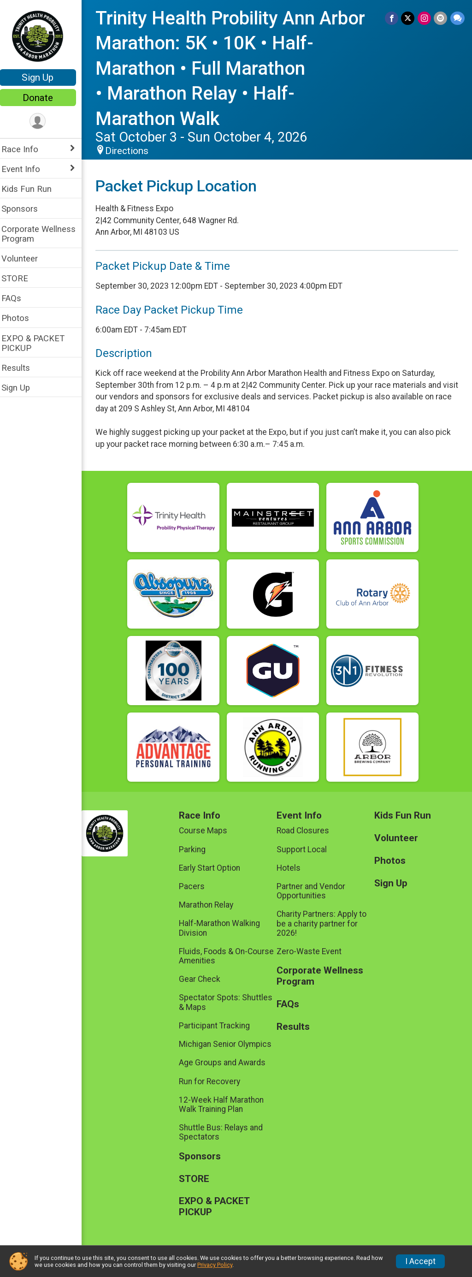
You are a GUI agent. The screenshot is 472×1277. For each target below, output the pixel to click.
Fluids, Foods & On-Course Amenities (231, 956)
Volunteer (25, 258)
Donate (44, 97)
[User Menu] (44, 121)
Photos (21, 318)
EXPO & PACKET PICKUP (39, 343)
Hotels (292, 868)
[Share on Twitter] (408, 18)
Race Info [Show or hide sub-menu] (25, 149)
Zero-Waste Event (312, 951)
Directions (132, 150)
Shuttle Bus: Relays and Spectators (226, 1132)
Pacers (197, 886)
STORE (20, 278)
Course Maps (208, 830)
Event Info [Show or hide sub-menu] (26, 169)
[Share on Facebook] (392, 18)
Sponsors (25, 209)
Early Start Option (214, 868)
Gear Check (204, 979)
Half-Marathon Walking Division (224, 928)
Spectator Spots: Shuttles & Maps (230, 1002)
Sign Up (44, 77)
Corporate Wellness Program (44, 234)
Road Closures (306, 830)
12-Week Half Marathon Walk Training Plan (226, 1104)
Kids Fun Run (32, 189)
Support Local (305, 849)
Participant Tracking (219, 1025)
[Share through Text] (457, 18)
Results (21, 368)
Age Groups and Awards (227, 1062)
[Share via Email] (441, 18)
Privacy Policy (214, 1264)
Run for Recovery (214, 1081)
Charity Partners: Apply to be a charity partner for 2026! (325, 923)
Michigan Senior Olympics (230, 1044)
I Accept (420, 1261)
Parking (197, 849)
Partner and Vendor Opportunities (314, 891)
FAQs (17, 298)
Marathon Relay (211, 904)
